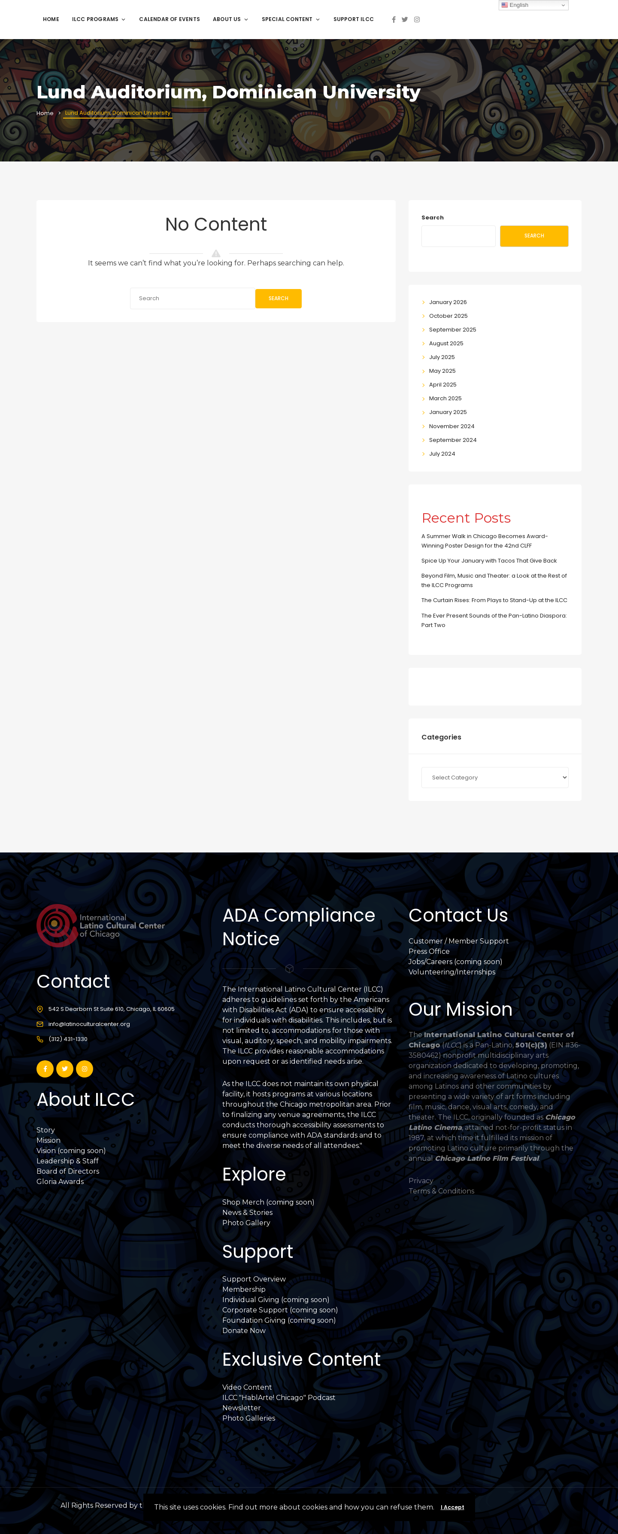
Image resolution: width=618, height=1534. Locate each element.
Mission (48, 1140)
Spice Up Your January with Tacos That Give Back (489, 561)
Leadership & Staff (67, 1161)
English (514, 5)
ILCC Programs (99, 19)
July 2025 (442, 357)
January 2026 (448, 302)
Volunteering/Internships (452, 972)
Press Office (429, 951)
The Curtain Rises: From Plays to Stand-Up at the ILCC (494, 600)
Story (45, 1130)
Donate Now (244, 1331)
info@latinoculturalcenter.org (89, 1024)
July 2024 (442, 454)
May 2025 (442, 371)
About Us (231, 19)
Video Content (247, 1387)
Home (51, 19)
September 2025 (452, 330)
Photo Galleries (248, 1418)
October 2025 (448, 316)
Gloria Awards (60, 1182)
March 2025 (445, 398)
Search (278, 298)
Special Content (291, 19)
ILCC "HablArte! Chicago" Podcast (279, 1398)
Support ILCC (353, 19)
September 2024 (453, 440)
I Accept (452, 1507)
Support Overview (254, 1279)
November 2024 (452, 426)
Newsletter (241, 1408)
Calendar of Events (169, 19)
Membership (244, 1289)
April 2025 (443, 384)
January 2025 (448, 412)
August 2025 (446, 343)
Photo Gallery (246, 1223)
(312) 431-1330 (68, 1039)
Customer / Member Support (459, 941)
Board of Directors (67, 1171)
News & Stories (247, 1212)
